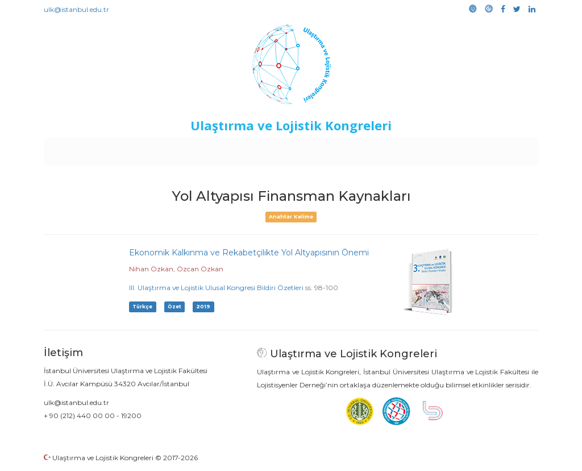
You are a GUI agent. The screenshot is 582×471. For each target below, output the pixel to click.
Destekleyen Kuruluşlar (201, 149)
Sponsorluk (369, 149)
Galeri (462, 149)
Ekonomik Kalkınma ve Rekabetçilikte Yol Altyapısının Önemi (249, 252)
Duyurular (320, 149)
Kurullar (132, 149)
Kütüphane (421, 149)
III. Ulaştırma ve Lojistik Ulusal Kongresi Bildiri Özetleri (216, 287)
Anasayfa (92, 149)
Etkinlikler (274, 149)
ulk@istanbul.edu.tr (76, 9)
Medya (495, 149)
